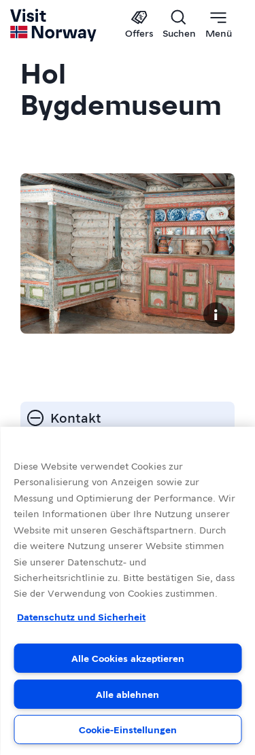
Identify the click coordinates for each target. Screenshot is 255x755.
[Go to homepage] (54, 25)
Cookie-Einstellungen (128, 729)
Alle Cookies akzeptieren (127, 658)
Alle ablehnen (127, 694)
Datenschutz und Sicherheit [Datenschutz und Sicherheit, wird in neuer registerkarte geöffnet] (81, 616)
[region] (127, 591)
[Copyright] (215, 314)
